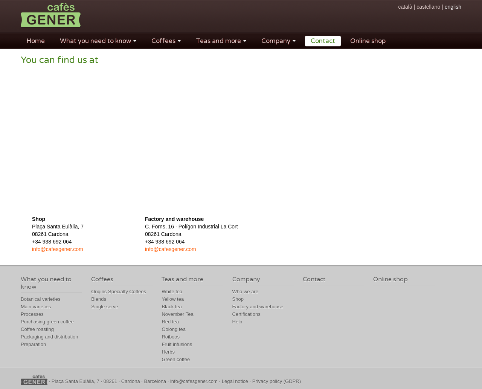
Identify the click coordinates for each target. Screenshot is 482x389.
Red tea (170, 322)
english (453, 7)
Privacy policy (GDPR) (276, 381)
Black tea (172, 306)
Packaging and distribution (49, 337)
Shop (238, 299)
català (405, 7)
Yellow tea (173, 299)
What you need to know (98, 41)
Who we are (245, 291)
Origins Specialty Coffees (118, 291)
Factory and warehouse (258, 306)
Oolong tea (174, 329)
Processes (32, 314)
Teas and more (221, 41)
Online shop (368, 41)
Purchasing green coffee (47, 322)
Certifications (246, 314)
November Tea (177, 314)
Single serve (104, 306)
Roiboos (171, 337)
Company (278, 41)
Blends (98, 299)
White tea (172, 291)
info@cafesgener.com (57, 249)
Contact (323, 41)
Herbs (168, 352)
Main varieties (36, 306)
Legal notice (235, 381)
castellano (428, 7)
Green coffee (176, 359)
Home (35, 41)
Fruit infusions (177, 344)
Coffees (166, 41)
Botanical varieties (41, 299)
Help (237, 322)
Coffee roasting (37, 329)
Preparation (33, 344)
